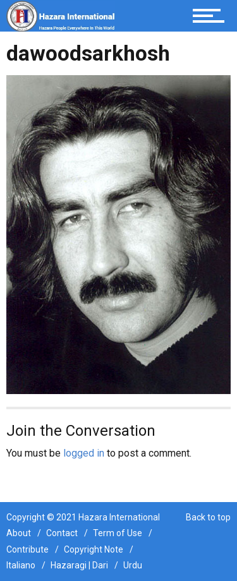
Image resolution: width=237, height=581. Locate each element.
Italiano (20, 565)
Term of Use (117, 533)
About (18, 533)
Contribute (27, 549)
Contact (62, 533)
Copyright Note (93, 549)
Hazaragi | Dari (79, 565)
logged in (83, 453)
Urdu (132, 565)
